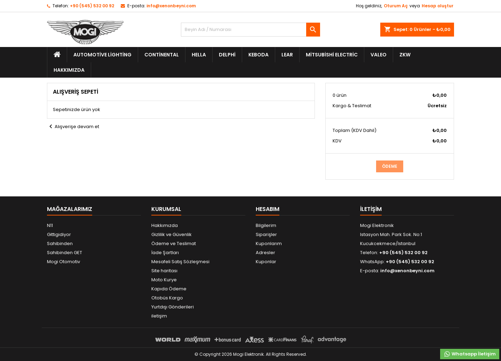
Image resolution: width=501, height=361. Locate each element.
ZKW (405, 54)
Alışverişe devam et (73, 127)
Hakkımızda (69, 69)
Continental (161, 54)
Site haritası (164, 270)
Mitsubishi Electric (332, 54)
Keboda (258, 54)
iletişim (159, 316)
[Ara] (250, 30)
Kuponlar (266, 261)
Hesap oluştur (437, 6)
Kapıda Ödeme (168, 288)
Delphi (227, 54)
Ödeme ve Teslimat (173, 243)
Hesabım (267, 209)
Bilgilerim (266, 225)
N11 (50, 225)
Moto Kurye (164, 279)
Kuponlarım (269, 243)
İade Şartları (165, 252)
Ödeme (389, 166)
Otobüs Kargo (167, 298)
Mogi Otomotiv (63, 261)
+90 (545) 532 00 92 (92, 6)
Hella (199, 54)
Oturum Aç (396, 6)
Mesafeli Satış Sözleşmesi (180, 261)
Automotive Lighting (102, 54)
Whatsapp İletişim (470, 354)
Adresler (265, 252)
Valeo (379, 54)
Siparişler (266, 234)
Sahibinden (60, 243)
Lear (287, 54)
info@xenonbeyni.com (171, 6)
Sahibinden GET (64, 252)
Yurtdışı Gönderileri (172, 307)
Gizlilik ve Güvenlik (171, 234)
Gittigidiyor (59, 234)
